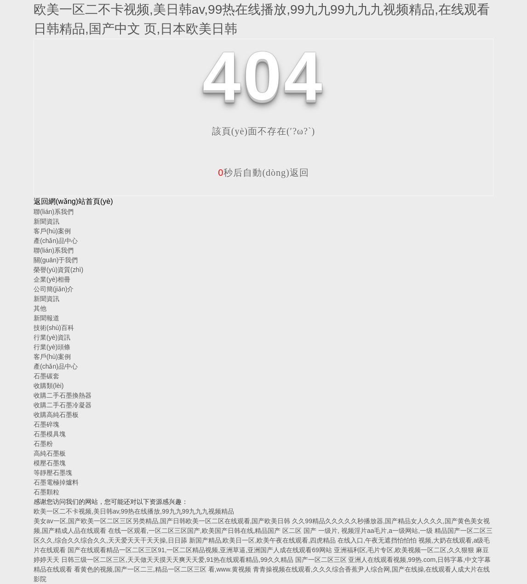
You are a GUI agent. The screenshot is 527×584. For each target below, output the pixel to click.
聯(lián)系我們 (54, 211)
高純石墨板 (50, 453)
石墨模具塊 (50, 434)
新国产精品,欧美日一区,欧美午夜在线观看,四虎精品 (263, 540)
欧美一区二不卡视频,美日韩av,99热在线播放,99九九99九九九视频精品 (134, 511)
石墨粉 (43, 443)
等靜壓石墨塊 (53, 472)
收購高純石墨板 (56, 414)
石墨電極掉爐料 (56, 482)
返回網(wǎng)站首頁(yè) (73, 201)
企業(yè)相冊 (52, 279)
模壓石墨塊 (50, 463)
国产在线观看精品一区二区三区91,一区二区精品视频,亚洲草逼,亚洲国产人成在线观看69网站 (200, 550)
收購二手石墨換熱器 (63, 395)
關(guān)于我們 (56, 260)
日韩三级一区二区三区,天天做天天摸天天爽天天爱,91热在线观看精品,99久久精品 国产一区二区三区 (204, 559)
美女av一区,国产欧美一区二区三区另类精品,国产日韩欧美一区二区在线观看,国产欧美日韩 (162, 521)
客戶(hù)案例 (52, 231)
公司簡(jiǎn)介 (54, 289)
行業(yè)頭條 (52, 347)
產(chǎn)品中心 (56, 240)
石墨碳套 (46, 376)
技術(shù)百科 (54, 327)
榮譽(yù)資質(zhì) (58, 269)
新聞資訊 (46, 221)
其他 (40, 308)
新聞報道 (46, 318)
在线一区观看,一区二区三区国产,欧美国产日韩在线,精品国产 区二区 (205, 530)
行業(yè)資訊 (52, 337)
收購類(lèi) (48, 385)
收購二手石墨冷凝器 (63, 405)
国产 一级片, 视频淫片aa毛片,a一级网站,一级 (369, 530)
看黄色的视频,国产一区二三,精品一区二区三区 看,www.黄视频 (162, 569)
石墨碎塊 (46, 424)
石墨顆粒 (46, 492)
